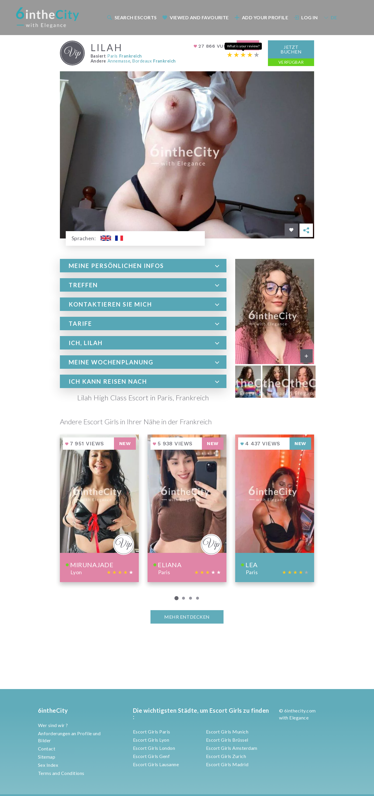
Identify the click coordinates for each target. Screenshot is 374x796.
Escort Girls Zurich (226, 756)
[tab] (143, 265)
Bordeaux (142, 60)
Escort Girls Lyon (151, 740)
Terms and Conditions (61, 773)
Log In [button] (306, 17)
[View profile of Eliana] (187, 508)
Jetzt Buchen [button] (291, 49)
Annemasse (119, 60)
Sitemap (46, 756)
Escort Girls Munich (227, 731)
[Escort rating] (243, 54)
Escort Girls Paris (151, 731)
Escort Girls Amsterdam (231, 748)
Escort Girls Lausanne (156, 764)
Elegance (299, 717)
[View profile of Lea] (274, 508)
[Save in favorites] (291, 230)
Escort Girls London (154, 748)
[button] (143, 265)
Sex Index (48, 765)
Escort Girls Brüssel (227, 740)
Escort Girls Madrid (227, 764)
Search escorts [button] (132, 17)
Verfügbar (291, 61)
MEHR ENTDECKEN (187, 617)
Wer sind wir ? (53, 725)
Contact (46, 748)
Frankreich (130, 55)
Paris (112, 55)
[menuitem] (131, 17)
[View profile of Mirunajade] (99, 508)
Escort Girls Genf (151, 756)
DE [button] (330, 17)
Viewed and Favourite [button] (195, 17)
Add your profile (261, 17)
